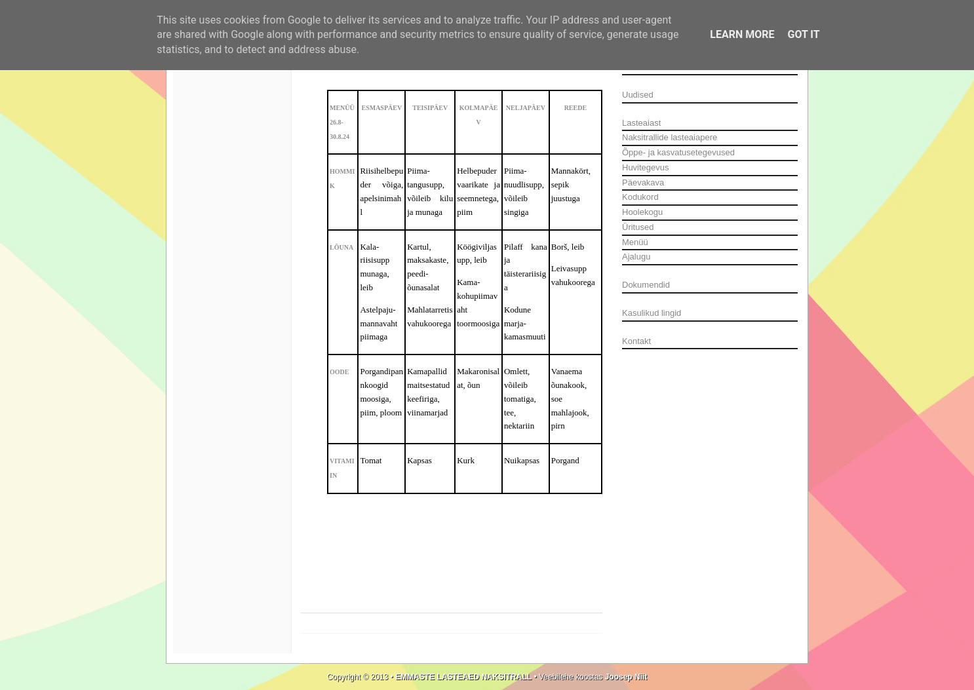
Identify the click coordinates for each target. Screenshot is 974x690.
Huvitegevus (645, 167)
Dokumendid (646, 285)
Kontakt (636, 341)
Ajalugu (636, 256)
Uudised (637, 95)
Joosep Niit (624, 676)
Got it (803, 34)
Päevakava (643, 182)
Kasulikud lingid (651, 313)
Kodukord (640, 197)
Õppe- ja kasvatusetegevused (678, 152)
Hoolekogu (642, 212)
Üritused (637, 227)
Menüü (635, 242)
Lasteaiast (641, 123)
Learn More (742, 34)
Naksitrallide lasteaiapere (669, 137)
